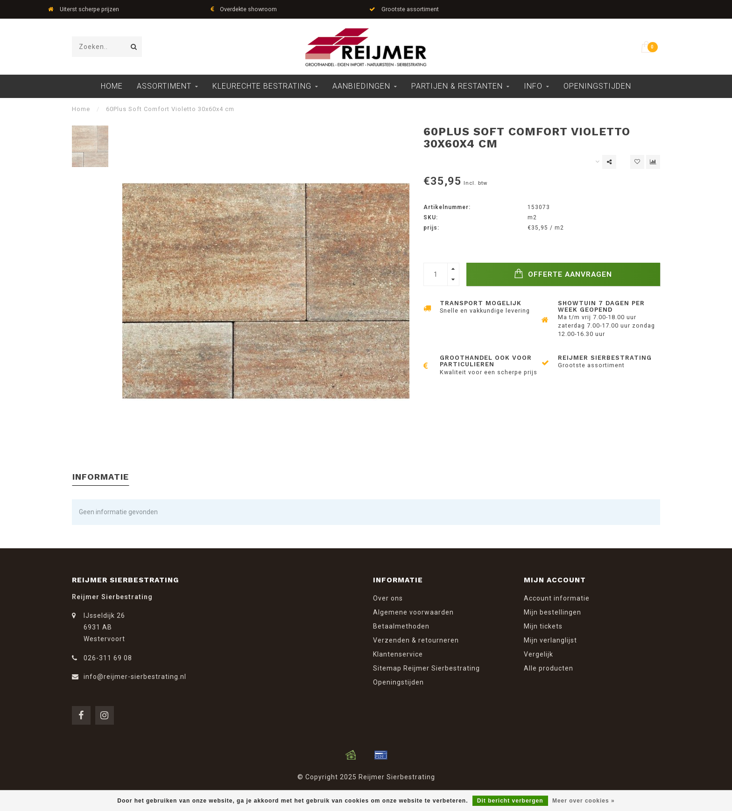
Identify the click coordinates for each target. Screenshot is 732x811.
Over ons (388, 598)
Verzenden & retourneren (416, 640)
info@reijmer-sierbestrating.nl (135, 676)
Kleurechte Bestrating (261, 86)
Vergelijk (538, 654)
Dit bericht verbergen (510, 800)
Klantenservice (398, 654)
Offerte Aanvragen (563, 274)
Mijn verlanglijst (550, 640)
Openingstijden (597, 86)
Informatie (100, 477)
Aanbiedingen (361, 86)
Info (533, 86)
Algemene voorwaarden (413, 612)
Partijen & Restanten (457, 86)
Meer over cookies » (583, 800)
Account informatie (557, 598)
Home (112, 86)
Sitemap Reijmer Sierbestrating (426, 668)
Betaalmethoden (401, 626)
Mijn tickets (543, 626)
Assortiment (164, 86)
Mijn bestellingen (552, 612)
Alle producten (548, 668)
